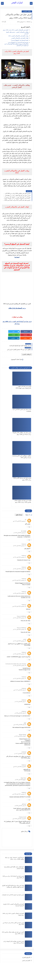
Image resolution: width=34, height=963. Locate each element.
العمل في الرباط (26, 895)
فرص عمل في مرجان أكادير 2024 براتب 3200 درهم (25, 431)
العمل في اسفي (26, 889)
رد (29, 455)
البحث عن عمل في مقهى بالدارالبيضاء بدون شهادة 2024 (25, 384)
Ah (25, 448)
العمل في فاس (26, 904)
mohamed (24, 680)
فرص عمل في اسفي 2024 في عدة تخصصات (13, 823)
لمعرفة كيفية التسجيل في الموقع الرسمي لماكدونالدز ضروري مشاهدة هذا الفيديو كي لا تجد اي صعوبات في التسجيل (16, 44)
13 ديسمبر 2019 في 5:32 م (19, 497)
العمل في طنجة (26, 901)
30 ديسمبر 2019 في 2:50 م (19, 594)
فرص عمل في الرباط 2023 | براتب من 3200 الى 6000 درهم (16, 195)
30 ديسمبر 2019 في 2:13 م (19, 569)
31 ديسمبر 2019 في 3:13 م (19, 607)
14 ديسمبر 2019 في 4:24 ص (19, 509)
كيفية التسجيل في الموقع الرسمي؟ (19, 40)
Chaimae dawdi (22, 746)
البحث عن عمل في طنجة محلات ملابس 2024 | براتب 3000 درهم (9, 431)
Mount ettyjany (22, 663)
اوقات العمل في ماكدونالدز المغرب (19, 38)
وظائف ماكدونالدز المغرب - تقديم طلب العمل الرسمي (17, 32)
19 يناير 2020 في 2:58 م (20, 642)
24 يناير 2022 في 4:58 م (20, 734)
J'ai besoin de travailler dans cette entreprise (15, 592)
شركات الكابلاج (26, 913)
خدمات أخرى (27, 910)
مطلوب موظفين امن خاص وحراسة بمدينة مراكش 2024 (9, 407)
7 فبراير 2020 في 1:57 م (20, 682)
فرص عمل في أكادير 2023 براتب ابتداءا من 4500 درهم (16, 200)
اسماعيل (24, 733)
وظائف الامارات (26, 919)
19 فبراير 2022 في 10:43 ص (19, 747)
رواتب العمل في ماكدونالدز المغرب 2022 (18, 36)
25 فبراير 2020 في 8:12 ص (19, 695)
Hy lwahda (23, 460)
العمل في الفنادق (26, 898)
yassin (24, 568)
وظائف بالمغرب (27, 11)
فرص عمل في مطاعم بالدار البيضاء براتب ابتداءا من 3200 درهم (25, 407)
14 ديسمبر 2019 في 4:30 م (19, 522)
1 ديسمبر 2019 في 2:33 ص (19, 450)
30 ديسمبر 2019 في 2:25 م (19, 582)
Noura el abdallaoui (21, 545)
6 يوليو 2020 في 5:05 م (20, 708)
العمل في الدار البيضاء (24, 892)
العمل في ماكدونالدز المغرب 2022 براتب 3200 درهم (15, 30)
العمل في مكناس (26, 907)
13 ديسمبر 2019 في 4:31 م (19, 474)
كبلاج (25, 651)
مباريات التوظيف (26, 916)
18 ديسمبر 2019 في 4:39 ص (19, 535)
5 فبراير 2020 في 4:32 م (20, 665)
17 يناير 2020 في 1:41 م (20, 630)
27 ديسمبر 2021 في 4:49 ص (19, 723)
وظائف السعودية (26, 926)
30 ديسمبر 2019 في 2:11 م (19, 546)
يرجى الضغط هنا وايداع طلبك (17, 308)
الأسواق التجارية (26, 886)
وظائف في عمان (26, 938)
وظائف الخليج (27, 923)
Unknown (24, 473)
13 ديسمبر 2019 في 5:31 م (19, 486)
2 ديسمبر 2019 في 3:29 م (20, 461)
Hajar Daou (23, 706)
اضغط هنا (17, 257)
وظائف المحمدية (26, 932)
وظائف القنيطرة (26, 929)
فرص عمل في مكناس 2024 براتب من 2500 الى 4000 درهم (16, 193)
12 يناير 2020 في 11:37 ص (20, 618)
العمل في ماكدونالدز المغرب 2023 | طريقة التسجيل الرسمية (16, 198)
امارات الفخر (17, 2)
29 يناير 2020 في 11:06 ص (20, 653)
